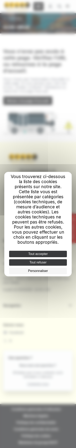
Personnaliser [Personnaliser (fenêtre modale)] (38, 271)
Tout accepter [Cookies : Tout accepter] (38, 254)
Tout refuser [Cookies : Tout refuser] (37, 262)
